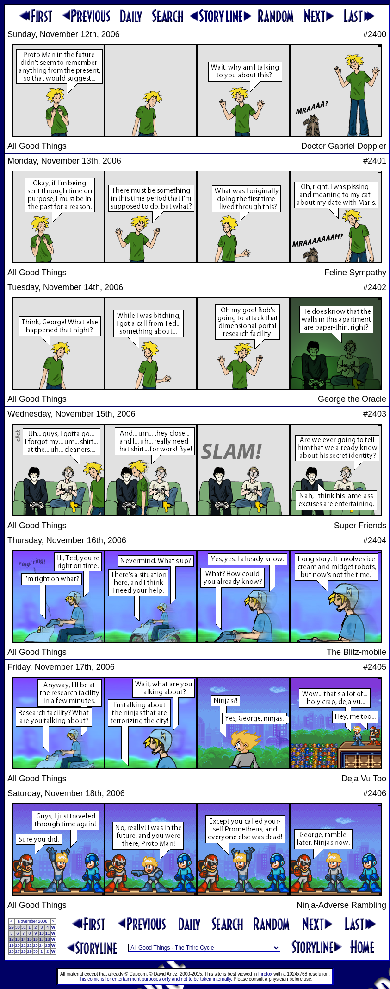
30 (17, 927)
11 (47, 933)
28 (23, 951)
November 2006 (32, 921)
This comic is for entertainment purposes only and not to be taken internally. (155, 979)
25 (47, 945)
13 (17, 939)
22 (29, 945)
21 (23, 945)
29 (11, 927)
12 (11, 939)
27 (17, 951)
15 (29, 939)
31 (23, 927)
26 (11, 951)
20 (17, 945)
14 (23, 939)
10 (41, 933)
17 (41, 939)
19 (11, 945)
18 (47, 939)
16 (35, 939)
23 (35, 945)
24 (41, 945)
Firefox (265, 973)
